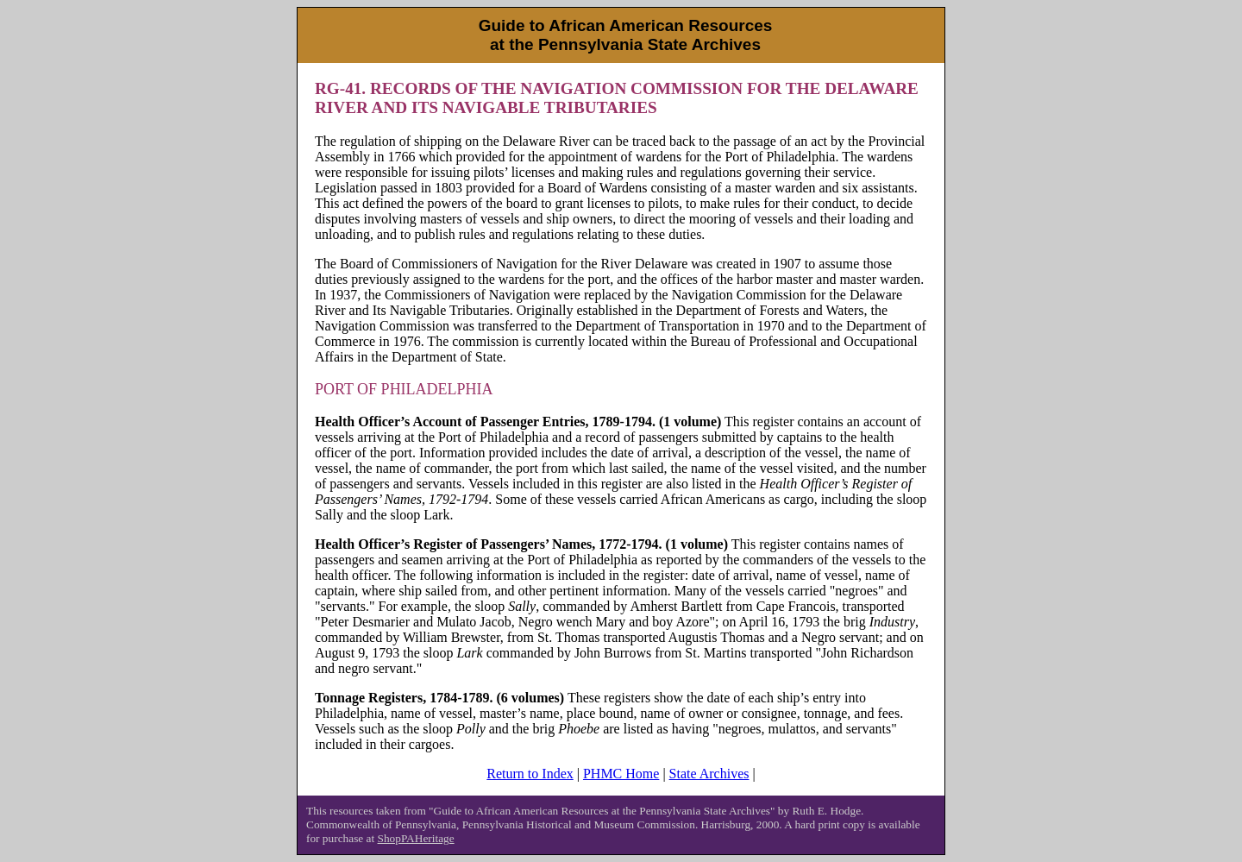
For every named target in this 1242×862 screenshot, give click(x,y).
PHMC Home (621, 773)
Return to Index (529, 773)
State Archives (709, 773)
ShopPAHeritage (416, 838)
